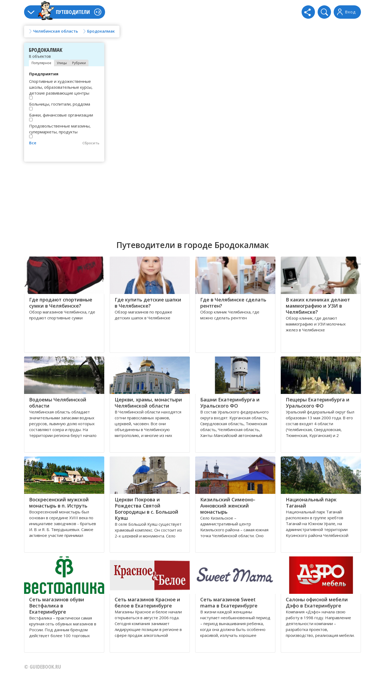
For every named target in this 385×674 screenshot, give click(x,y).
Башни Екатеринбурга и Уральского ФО (230, 402)
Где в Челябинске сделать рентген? (233, 302)
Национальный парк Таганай (311, 502)
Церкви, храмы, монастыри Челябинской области (148, 402)
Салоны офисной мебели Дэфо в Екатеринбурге (317, 602)
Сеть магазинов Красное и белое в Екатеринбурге (147, 602)
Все (32, 143)
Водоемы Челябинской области (57, 402)
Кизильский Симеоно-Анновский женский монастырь (227, 505)
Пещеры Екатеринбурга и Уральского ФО (317, 402)
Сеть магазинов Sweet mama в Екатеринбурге (228, 602)
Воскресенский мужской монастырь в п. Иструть (59, 502)
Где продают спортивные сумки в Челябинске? (60, 302)
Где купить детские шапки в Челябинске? (148, 302)
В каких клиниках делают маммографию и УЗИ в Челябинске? (318, 305)
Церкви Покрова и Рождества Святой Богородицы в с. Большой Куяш (146, 508)
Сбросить (90, 143)
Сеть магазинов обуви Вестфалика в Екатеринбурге (56, 605)
